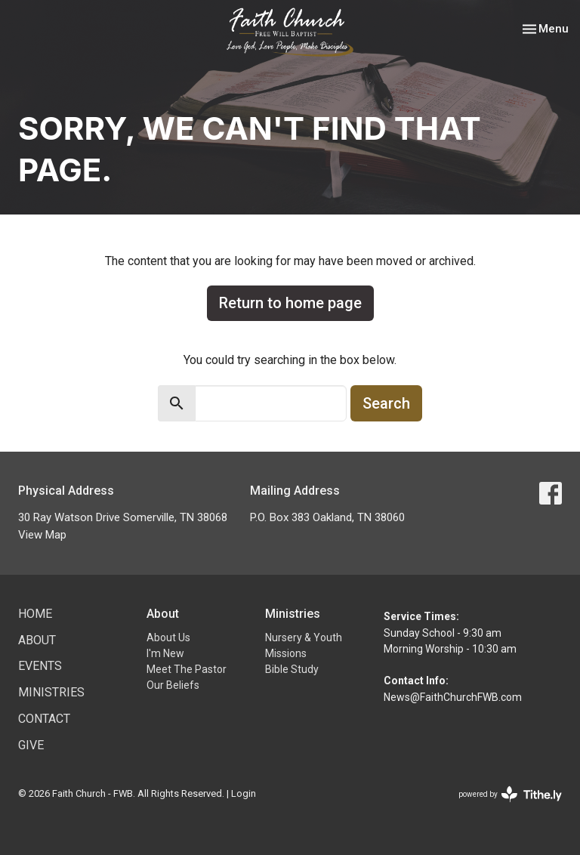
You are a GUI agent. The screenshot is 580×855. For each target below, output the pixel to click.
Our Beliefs (173, 685)
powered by (510, 794)
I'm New (165, 653)
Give (31, 745)
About (37, 640)
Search (386, 403)
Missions (286, 653)
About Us (168, 637)
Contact (44, 718)
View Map (42, 535)
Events (40, 666)
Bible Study (292, 669)
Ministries (51, 692)
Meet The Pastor (187, 669)
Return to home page (290, 303)
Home (35, 614)
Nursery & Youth (303, 637)
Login (243, 793)
